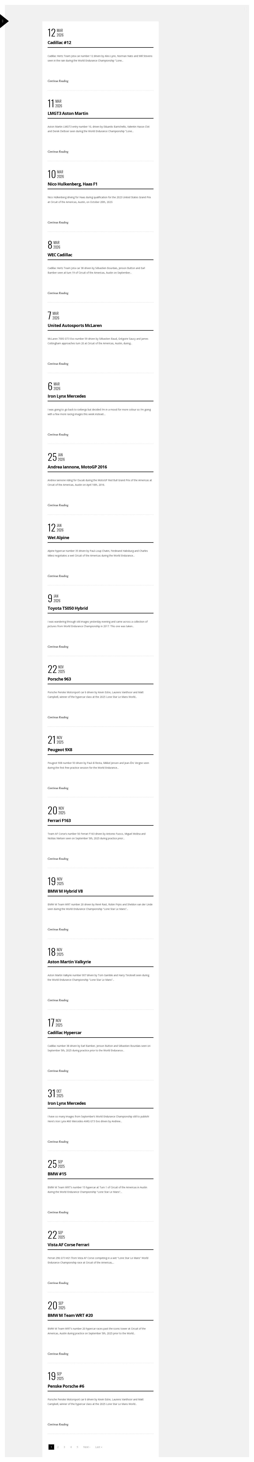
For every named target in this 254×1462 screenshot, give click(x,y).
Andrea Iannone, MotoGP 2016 (77, 467)
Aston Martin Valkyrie (69, 962)
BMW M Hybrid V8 (65, 891)
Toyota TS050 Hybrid (68, 608)
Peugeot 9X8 (60, 749)
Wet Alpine (58, 537)
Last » (98, 1447)
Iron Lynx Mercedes (67, 396)
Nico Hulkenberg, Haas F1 (73, 184)
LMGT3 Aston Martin (68, 113)
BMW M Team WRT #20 (70, 1315)
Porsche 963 (59, 679)
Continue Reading (58, 81)
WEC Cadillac (60, 255)
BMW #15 (57, 1174)
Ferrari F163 (59, 820)
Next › (86, 1447)
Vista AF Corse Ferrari (68, 1244)
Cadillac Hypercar (64, 1032)
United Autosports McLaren (75, 325)
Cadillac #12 (59, 42)
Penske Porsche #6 (66, 1386)
